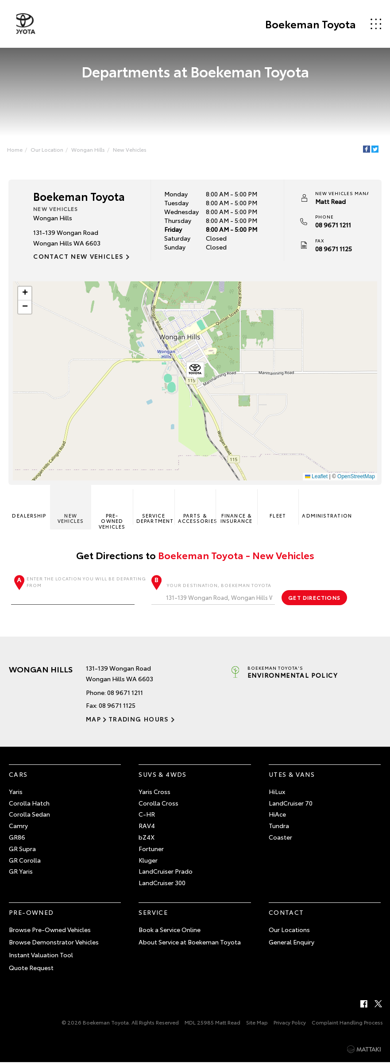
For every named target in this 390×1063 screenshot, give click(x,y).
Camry (18, 826)
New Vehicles (130, 149)
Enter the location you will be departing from (79, 590)
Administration (321, 505)
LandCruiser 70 (291, 803)
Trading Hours (138, 719)
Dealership (29, 505)
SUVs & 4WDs (162, 775)
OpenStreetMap (356, 477)
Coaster (280, 837)
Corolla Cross (158, 803)
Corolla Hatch (29, 803)
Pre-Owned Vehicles (112, 510)
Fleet (277, 505)
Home (15, 149)
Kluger (148, 860)
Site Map (257, 1023)
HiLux (277, 792)
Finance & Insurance (236, 508)
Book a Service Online (170, 930)
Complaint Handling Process (347, 1023)
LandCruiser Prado (166, 871)
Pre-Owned (31, 913)
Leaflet (316, 477)
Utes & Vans (292, 775)
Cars (18, 775)
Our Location (47, 149)
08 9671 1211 (333, 225)
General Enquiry (291, 942)
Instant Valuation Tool (41, 955)
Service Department (155, 508)
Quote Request (31, 968)
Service (153, 913)
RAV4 (147, 826)
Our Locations (289, 930)
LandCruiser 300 (162, 883)
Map (93, 719)
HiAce (277, 814)
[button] (195, 371)
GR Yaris (21, 871)
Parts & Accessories (197, 508)
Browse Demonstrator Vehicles (54, 942)
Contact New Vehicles (79, 256)
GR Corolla (25, 860)
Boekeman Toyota (309, 24)
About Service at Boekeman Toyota (190, 942)
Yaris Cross (154, 792)
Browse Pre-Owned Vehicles (50, 930)
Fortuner (151, 849)
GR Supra (22, 849)
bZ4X (146, 837)
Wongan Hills (89, 149)
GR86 (17, 837)
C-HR (147, 814)
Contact (286, 913)
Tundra (279, 826)
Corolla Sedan (29, 814)
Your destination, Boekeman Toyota (212, 593)
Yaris (16, 792)
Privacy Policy (290, 1023)
